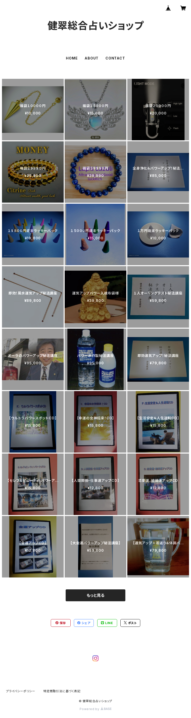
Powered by (95, 709)
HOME (72, 58)
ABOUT (91, 58)
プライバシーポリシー (20, 691)
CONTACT (115, 58)
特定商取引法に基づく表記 (62, 691)
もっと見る (95, 595)
